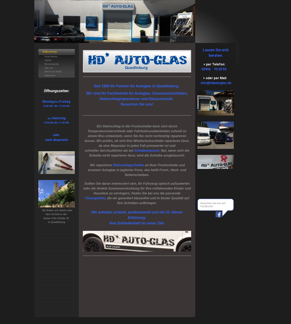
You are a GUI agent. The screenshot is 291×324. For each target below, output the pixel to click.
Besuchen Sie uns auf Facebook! (213, 205)
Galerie (47, 60)
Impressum (49, 75)
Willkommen (49, 51)
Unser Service (50, 56)
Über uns (48, 68)
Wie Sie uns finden (53, 71)
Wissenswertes (51, 64)
